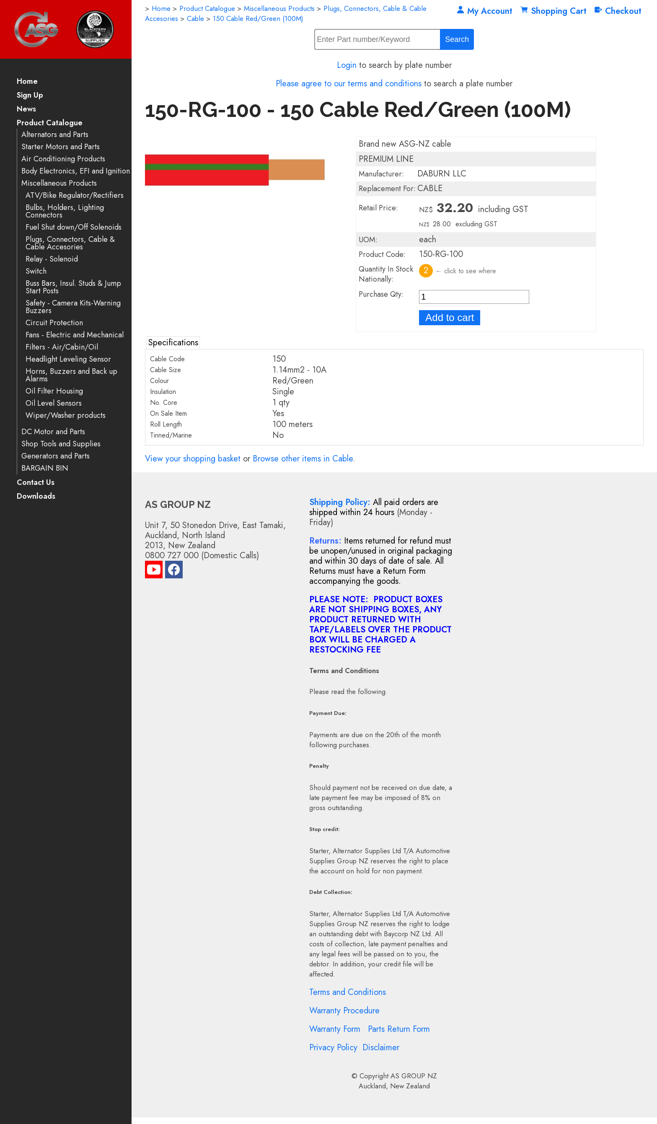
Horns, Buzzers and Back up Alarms (71, 375)
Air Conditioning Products (63, 159)
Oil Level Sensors (54, 403)
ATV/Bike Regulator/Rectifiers (75, 195)
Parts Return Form (399, 1029)
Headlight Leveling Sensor (68, 359)
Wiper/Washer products (66, 416)
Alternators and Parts (54, 135)
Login (347, 65)
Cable (195, 18)
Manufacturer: (381, 173)
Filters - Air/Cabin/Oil (62, 347)
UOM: (368, 239)
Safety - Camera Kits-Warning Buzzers (73, 307)
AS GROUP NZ (414, 1076)
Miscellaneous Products (59, 183)
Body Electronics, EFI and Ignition (75, 171)
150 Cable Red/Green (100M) (258, 18)
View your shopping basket (193, 459)
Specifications (173, 343)
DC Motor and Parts (53, 432)
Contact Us (35, 483)
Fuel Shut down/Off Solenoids (74, 227)
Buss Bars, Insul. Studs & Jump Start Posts (73, 287)
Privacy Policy (333, 1047)
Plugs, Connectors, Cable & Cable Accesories (70, 243)
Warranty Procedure (344, 1011)
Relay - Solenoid (52, 259)
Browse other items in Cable (303, 459)
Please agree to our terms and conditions (349, 84)
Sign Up (30, 95)
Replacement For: (387, 188)
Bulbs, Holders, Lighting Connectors (65, 211)
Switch (36, 271)
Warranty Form (334, 1029)
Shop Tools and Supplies (61, 444)
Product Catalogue (50, 123)
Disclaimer (380, 1047)
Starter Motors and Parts (60, 147)
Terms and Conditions (347, 992)
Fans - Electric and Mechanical (75, 335)
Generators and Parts (55, 456)
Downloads (36, 496)
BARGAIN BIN (44, 468)
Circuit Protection (54, 323)
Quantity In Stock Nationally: (386, 274)
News (26, 109)
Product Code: (382, 254)
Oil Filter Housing (54, 391)
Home (27, 82)
